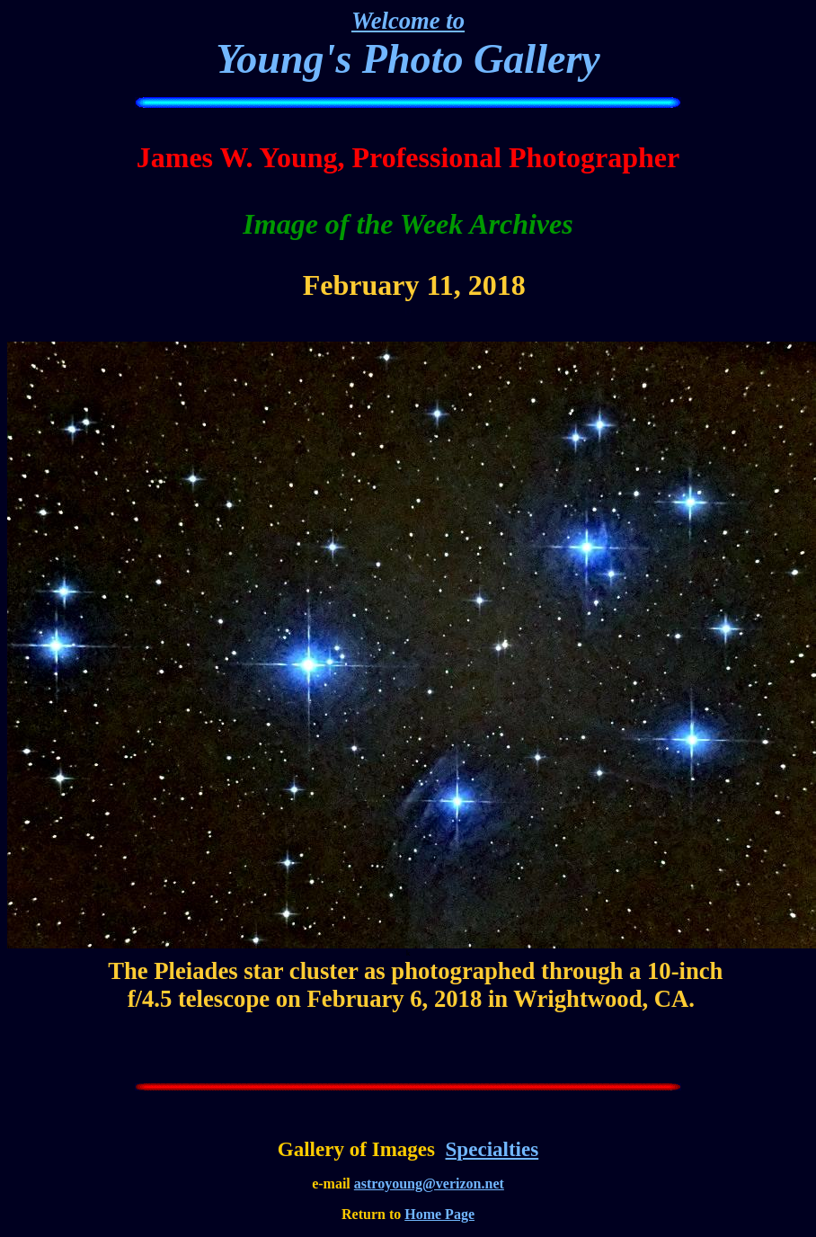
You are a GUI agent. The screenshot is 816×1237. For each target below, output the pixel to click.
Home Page (439, 1214)
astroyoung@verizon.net (429, 1183)
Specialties (492, 1149)
